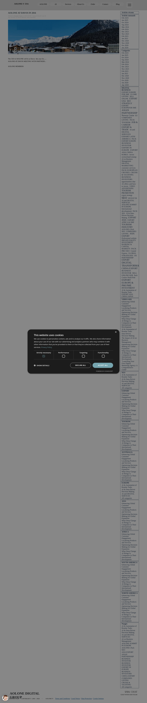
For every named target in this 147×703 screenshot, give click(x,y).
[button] (41, 365)
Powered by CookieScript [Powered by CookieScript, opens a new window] (104, 371)
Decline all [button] (80, 365)
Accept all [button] (103, 365)
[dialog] (73, 351)
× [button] (116, 332)
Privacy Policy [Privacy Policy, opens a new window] (46, 347)
